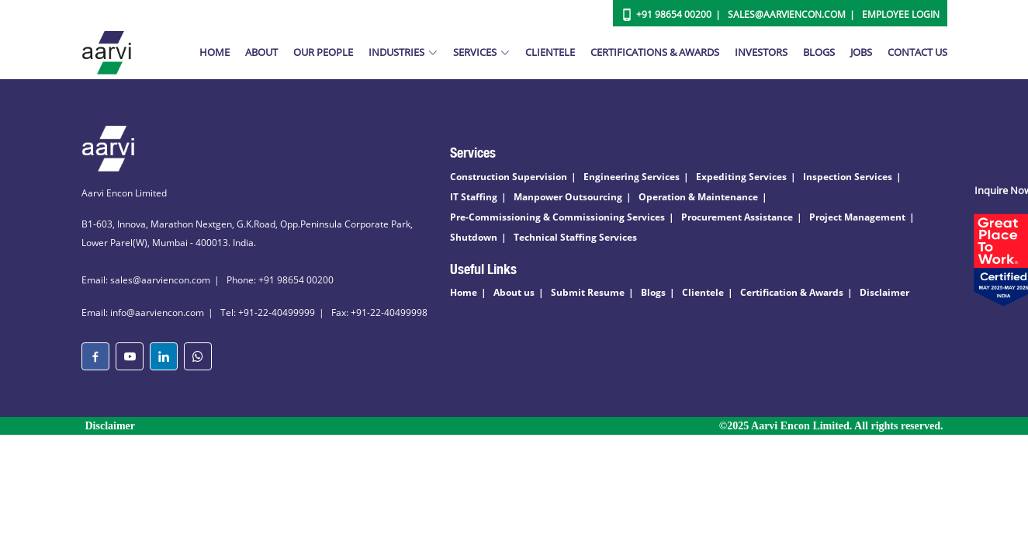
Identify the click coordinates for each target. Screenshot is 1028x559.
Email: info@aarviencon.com (142, 312)
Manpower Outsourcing (568, 196)
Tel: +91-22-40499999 (267, 312)
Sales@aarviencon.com (787, 14)
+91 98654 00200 (673, 14)
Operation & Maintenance (698, 196)
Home (214, 52)
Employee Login (901, 14)
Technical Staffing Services (575, 237)
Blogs (819, 52)
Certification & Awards (791, 292)
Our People (323, 52)
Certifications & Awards (654, 52)
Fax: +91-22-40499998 (379, 312)
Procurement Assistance (737, 217)
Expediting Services (741, 176)
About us (514, 292)
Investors (761, 52)
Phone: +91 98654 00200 (280, 279)
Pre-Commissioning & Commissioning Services (557, 217)
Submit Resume (588, 292)
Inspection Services (847, 176)
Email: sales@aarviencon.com (145, 279)
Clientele (550, 52)
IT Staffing (473, 196)
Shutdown (473, 237)
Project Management (857, 217)
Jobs (861, 52)
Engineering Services (631, 176)
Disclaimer (884, 292)
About (261, 52)
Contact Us (917, 52)
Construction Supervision (508, 176)
